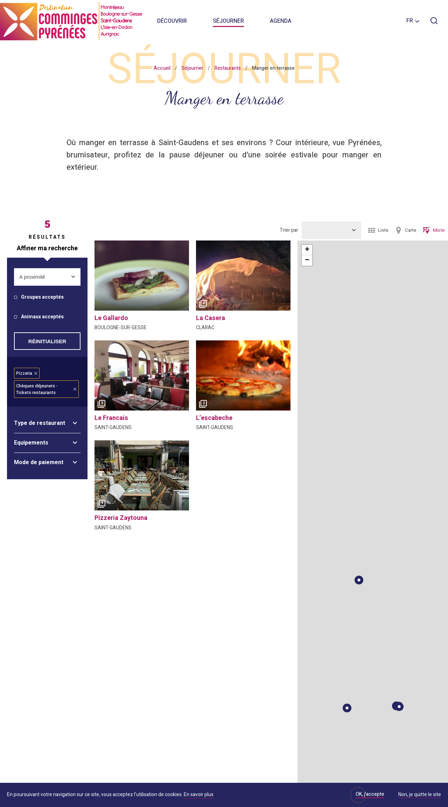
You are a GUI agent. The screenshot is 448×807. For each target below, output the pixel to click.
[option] (243, 277)
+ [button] (307, 250)
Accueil (162, 68)
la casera (210, 318)
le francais (111, 418)
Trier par (289, 230)
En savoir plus (199, 794)
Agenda (280, 21)
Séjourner (228, 21)
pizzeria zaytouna (120, 518)
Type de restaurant (39, 423)
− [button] (307, 260)
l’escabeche (214, 418)
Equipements (31, 443)
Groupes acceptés (42, 297)
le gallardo (111, 318)
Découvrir (172, 21)
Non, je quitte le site (419, 795)
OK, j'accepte (370, 794)
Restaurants (228, 68)
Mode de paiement (38, 462)
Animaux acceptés (42, 317)
